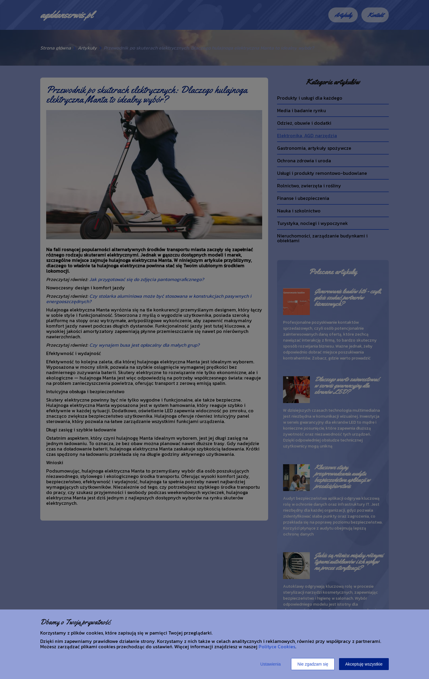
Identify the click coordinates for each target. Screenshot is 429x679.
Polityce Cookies (277, 646)
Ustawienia (270, 664)
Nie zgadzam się (312, 664)
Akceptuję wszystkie (364, 664)
